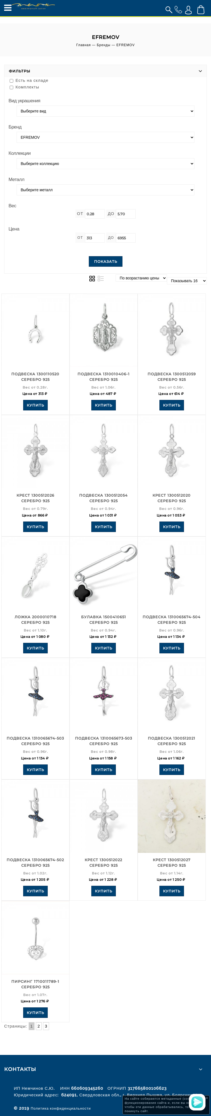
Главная (83, 45)
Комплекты (24, 87)
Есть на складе (29, 80)
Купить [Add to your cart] (35, 405)
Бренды (103, 45)
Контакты (20, 1069)
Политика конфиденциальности (61, 1108)
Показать (105, 261)
